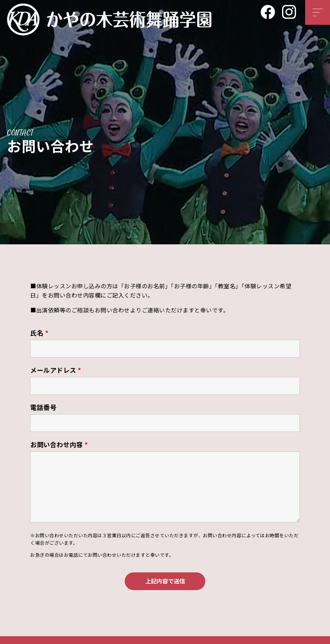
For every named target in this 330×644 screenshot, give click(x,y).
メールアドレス (55, 369)
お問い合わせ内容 (59, 444)
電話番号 (43, 407)
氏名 (39, 332)
